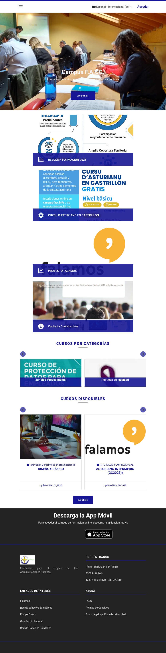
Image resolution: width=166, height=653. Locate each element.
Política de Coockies (97, 607)
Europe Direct (27, 614)
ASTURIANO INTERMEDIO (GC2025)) (115, 471)
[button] (112, 7)
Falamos (25, 600)
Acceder (143, 6)
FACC (89, 600)
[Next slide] (143, 354)
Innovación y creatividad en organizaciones (51, 464)
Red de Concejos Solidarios (35, 628)
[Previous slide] (23, 354)
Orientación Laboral (31, 621)
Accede (83, 500)
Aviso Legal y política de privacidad (106, 614)
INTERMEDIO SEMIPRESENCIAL (115, 464)
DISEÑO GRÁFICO (51, 469)
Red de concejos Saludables (36, 607)
